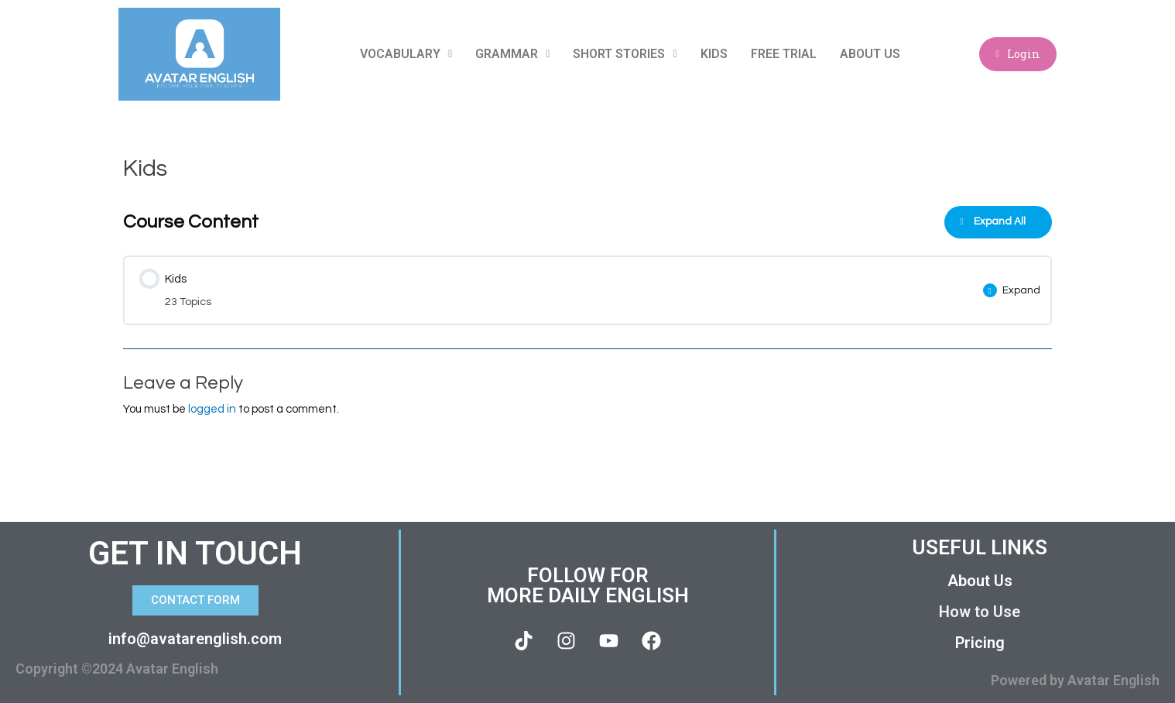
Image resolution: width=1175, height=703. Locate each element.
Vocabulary (406, 53)
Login (1017, 53)
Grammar (512, 53)
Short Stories (625, 53)
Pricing (980, 642)
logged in (212, 409)
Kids (713, 53)
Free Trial (783, 53)
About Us (869, 53)
